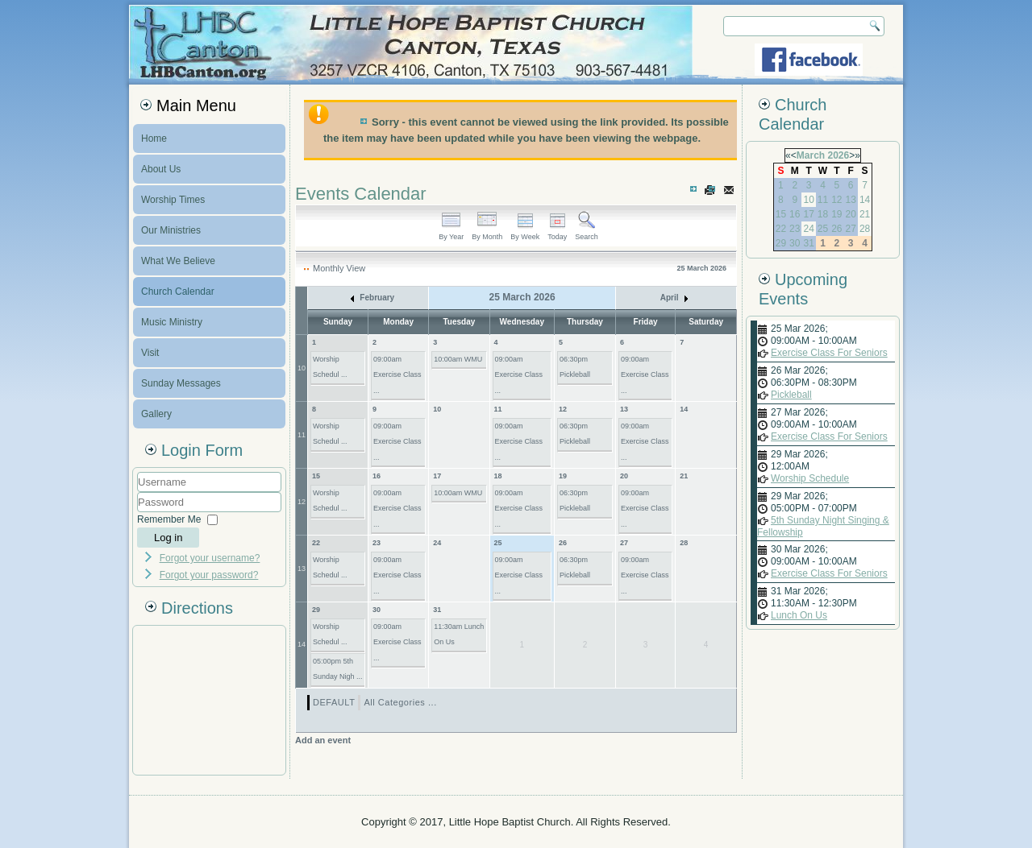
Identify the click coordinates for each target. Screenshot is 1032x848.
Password (137, 512)
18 (498, 476)
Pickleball (791, 394)
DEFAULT (334, 702)
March (811, 155)
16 (376, 476)
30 (376, 610)
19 (563, 476)
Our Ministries (171, 230)
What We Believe (178, 261)
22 (316, 543)
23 (376, 543)
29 (316, 610)
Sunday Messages (181, 383)
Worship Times (173, 199)
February (373, 297)
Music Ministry (171, 322)
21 (684, 476)
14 (684, 409)
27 (624, 543)
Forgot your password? (209, 575)
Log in (168, 538)
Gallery (156, 414)
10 (302, 368)
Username (137, 492)
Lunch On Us (799, 615)
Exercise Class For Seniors (829, 352)
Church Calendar (177, 291)
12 (563, 409)
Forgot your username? (210, 558)
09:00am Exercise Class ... (397, 375)
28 (684, 543)
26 (563, 543)
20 (624, 476)
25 (498, 543)
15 (316, 476)
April (674, 297)
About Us (161, 169)
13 (624, 409)
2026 (838, 155)
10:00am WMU (458, 359)
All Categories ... (400, 702)
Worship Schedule (810, 478)
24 (437, 543)
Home (154, 138)
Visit (150, 352)
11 (302, 435)
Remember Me (169, 519)
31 (437, 610)
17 (437, 476)
